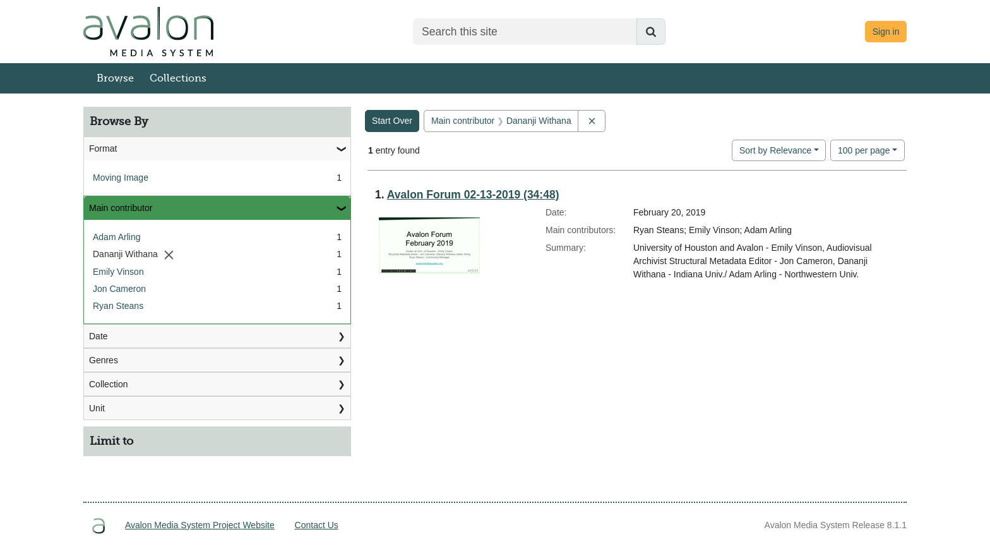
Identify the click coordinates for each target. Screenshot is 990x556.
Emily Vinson (118, 272)
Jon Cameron (119, 289)
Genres (103, 360)
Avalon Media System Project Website (200, 525)
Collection (108, 384)
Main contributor (120, 208)
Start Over (392, 121)
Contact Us (316, 525)
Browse (115, 78)
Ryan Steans (118, 306)
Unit (97, 408)
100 (864, 149)
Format (103, 148)
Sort (775, 150)
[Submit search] (650, 31)
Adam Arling (116, 237)
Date (98, 336)
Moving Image (120, 177)
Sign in (886, 32)
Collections (178, 78)
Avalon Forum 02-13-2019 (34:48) (473, 194)
